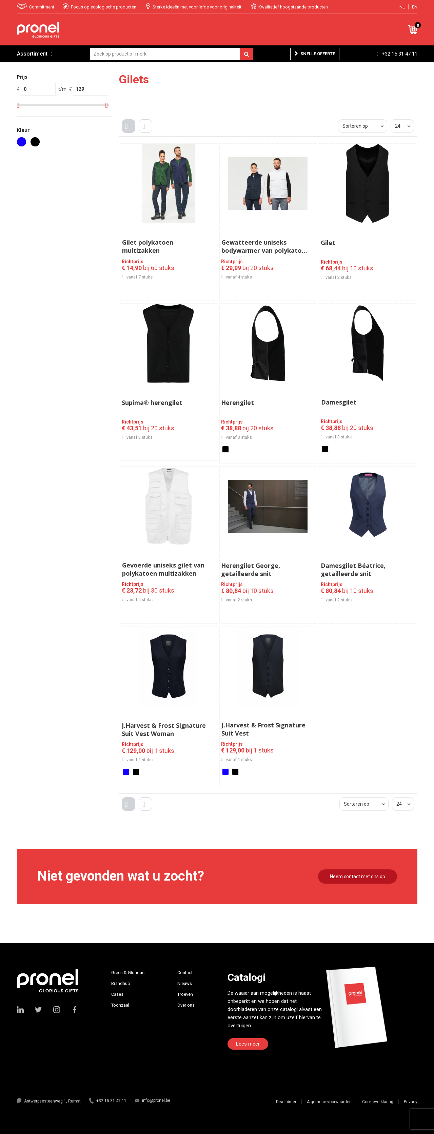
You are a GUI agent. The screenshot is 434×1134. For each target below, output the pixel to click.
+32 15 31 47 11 (399, 54)
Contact (185, 972)
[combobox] (171, 54)
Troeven (185, 994)
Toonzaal (120, 1005)
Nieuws (184, 983)
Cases (117, 994)
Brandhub (120, 983)
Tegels (130, 132)
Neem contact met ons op (357, 876)
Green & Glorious (127, 972)
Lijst (147, 132)
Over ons (186, 1005)
